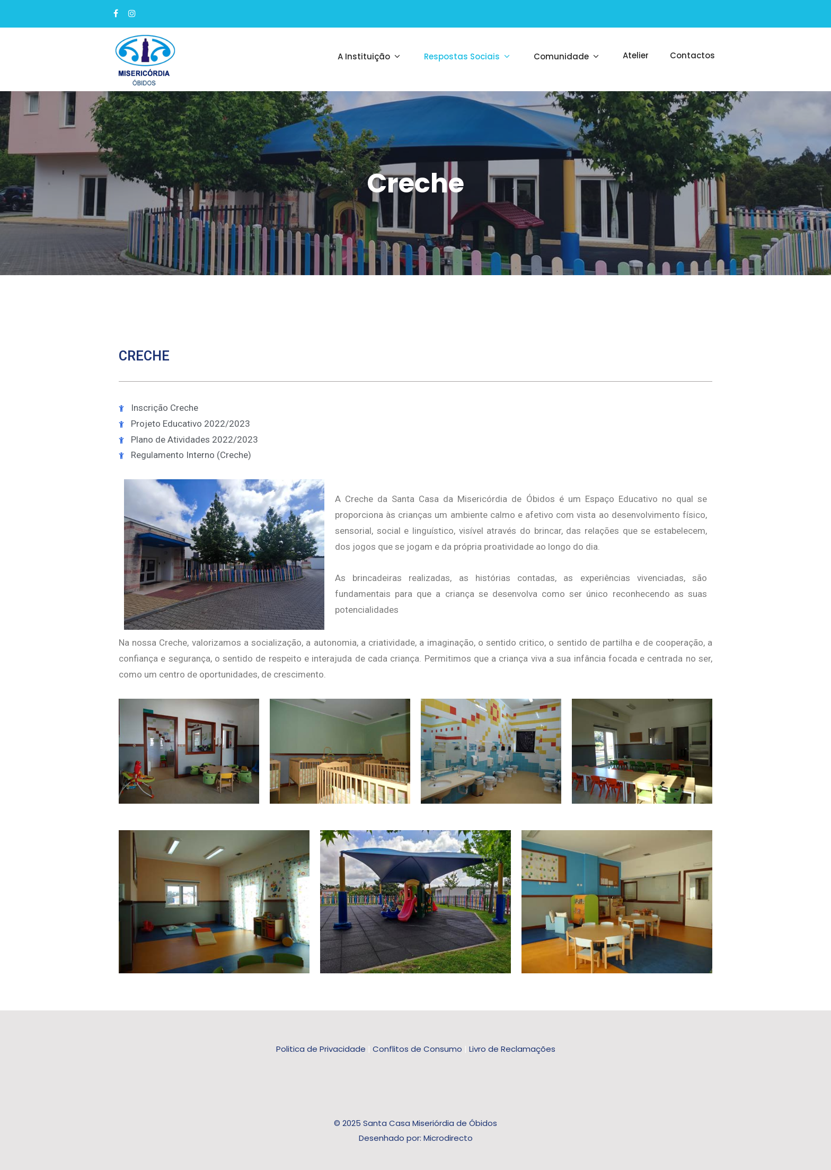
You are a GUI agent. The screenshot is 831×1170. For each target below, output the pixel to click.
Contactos (692, 55)
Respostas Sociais (468, 56)
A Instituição (370, 56)
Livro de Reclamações (512, 1048)
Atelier (636, 55)
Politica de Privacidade (321, 1048)
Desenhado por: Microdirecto (416, 1137)
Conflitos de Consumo (417, 1048)
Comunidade (568, 56)
